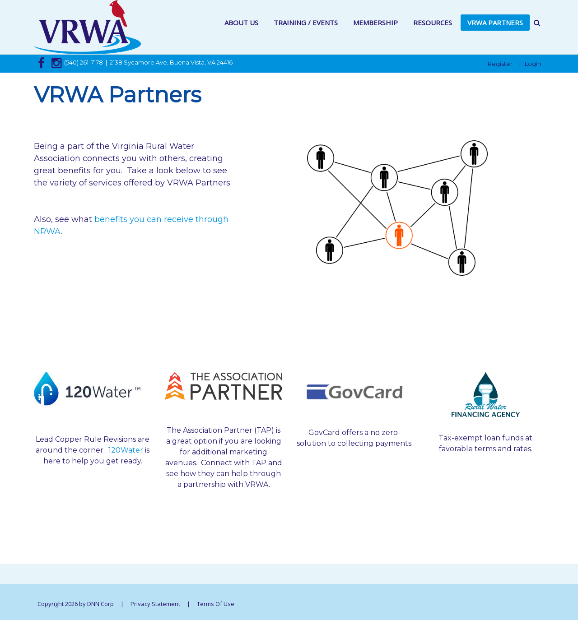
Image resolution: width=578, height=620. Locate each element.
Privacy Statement (155, 604)
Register (500, 63)
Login (533, 63)
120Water (125, 450)
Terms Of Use (215, 604)
